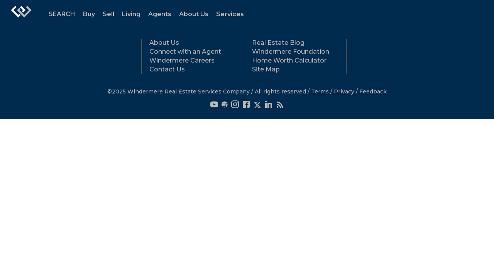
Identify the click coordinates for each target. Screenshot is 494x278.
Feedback (373, 91)
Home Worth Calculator (289, 60)
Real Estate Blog (278, 42)
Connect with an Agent (185, 51)
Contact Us (167, 69)
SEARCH (62, 14)
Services (230, 14)
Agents (159, 14)
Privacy (344, 91)
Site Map (266, 69)
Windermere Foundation (290, 51)
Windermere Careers (182, 60)
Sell (108, 14)
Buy (89, 14)
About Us (193, 14)
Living (131, 14)
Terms (320, 91)
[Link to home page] (21, 15)
